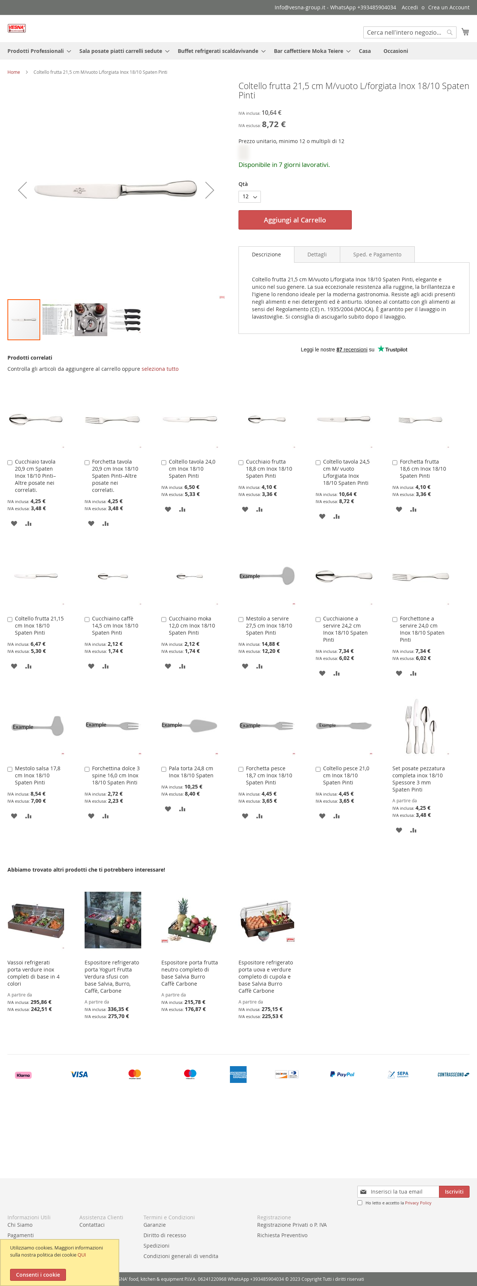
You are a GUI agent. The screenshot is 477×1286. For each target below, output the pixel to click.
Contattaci (92, 1224)
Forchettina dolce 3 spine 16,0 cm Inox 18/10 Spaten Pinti (116, 775)
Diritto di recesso (164, 1235)
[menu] (238, 51)
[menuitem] (37, 51)
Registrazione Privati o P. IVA (292, 1224)
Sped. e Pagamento (377, 254)
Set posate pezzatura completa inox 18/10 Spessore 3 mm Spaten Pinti (418, 779)
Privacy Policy (418, 1203)
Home (13, 72)
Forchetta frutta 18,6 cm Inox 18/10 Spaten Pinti (423, 468)
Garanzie (154, 1224)
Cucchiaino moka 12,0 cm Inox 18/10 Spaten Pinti (192, 625)
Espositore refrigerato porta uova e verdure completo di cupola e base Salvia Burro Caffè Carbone (265, 976)
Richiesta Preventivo (282, 1235)
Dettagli (317, 254)
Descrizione (266, 254)
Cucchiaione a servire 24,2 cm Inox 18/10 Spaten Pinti (345, 629)
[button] (58, 319)
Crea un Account (449, 7)
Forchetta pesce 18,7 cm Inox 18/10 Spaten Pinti (269, 775)
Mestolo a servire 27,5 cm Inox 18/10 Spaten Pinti (269, 625)
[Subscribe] (454, 1192)
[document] (60, 1262)
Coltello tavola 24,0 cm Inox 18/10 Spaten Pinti (192, 468)
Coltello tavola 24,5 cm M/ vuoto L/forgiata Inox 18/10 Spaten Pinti (346, 472)
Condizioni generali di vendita (180, 1256)
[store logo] (16, 28)
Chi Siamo (19, 1224)
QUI (82, 1254)
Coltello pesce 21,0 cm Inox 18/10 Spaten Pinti (346, 775)
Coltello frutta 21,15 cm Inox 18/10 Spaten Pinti (39, 625)
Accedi (410, 7)
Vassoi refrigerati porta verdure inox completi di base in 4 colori (33, 973)
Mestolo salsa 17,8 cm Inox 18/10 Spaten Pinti (37, 775)
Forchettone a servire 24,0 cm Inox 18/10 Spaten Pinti (422, 629)
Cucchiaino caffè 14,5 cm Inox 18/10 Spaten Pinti (115, 625)
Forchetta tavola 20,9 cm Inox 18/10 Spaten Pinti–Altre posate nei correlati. (115, 475)
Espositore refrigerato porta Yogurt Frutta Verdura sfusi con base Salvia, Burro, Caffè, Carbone (112, 976)
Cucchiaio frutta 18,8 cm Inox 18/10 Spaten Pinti (269, 468)
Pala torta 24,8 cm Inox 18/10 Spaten (191, 772)
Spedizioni (156, 1245)
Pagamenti (20, 1235)
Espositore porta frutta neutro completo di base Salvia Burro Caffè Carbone (189, 973)
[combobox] (410, 32)
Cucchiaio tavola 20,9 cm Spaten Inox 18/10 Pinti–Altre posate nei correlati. (35, 475)
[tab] (266, 254)
